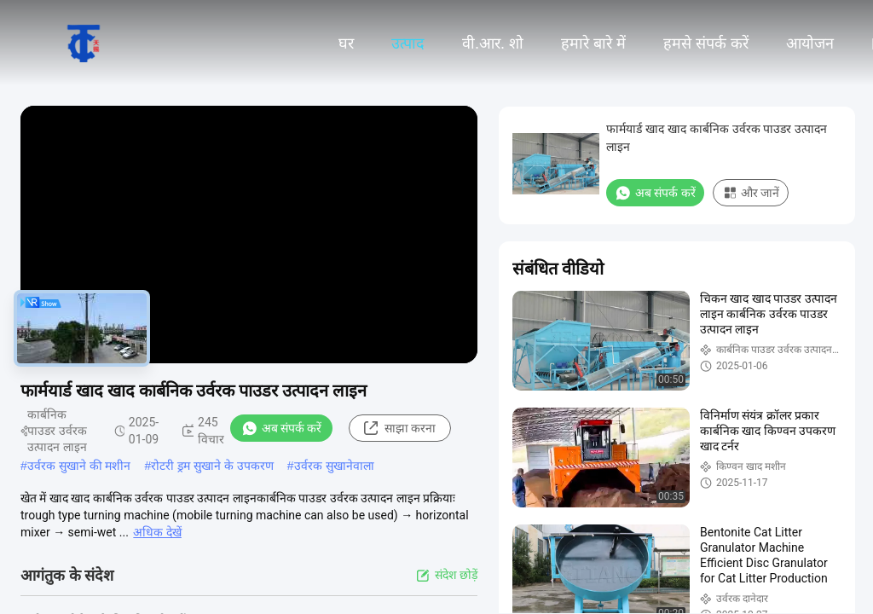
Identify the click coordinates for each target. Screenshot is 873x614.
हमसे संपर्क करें (706, 43)
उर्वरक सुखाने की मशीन (79, 465)
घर (346, 43)
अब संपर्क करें (281, 428)
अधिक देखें (157, 532)
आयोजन (810, 43)
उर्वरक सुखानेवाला (334, 465)
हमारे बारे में (593, 43)
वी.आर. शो (492, 43)
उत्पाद (408, 43)
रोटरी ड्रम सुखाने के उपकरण (212, 465)
